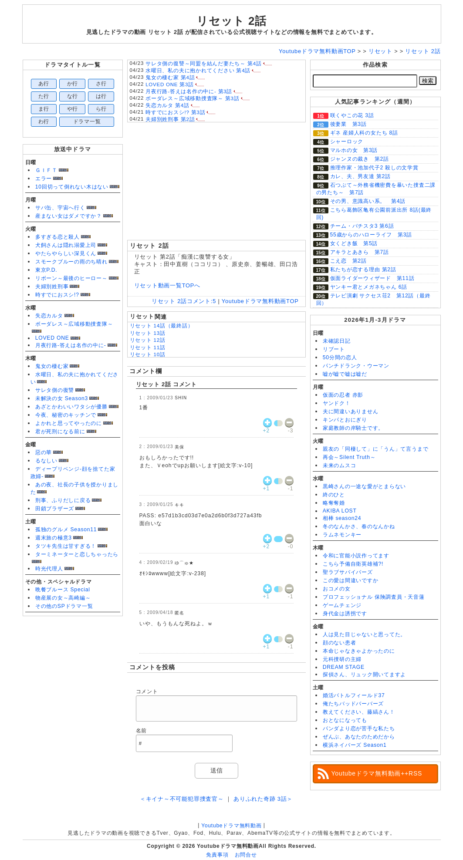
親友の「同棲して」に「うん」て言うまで (376, 449)
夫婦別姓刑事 (52, 286)
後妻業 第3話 (348, 124)
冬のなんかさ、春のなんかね (359, 526)
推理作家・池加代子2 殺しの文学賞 (374, 168)
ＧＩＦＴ (46, 170)
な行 (72, 96)
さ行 (101, 84)
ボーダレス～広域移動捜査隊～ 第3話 (192, 98)
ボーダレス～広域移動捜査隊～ (74, 324)
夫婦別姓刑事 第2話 (170, 119)
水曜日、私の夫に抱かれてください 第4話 (197, 70)
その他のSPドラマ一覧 (64, 606)
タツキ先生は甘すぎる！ (65, 546)
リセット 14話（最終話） (161, 325)
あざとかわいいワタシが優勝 (71, 407)
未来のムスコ (339, 465)
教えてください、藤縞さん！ (359, 712)
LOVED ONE (52, 338)
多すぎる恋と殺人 (57, 237)
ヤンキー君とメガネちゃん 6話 (369, 287)
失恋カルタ (49, 316)
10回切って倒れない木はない (71, 187)
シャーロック (347, 141)
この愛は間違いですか (351, 580)
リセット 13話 (148, 333)
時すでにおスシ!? (57, 295)
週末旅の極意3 (53, 538)
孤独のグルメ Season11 (66, 529)
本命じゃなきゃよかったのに (359, 651)
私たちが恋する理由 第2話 (363, 269)
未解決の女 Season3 (61, 398)
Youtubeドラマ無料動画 (231, 826)
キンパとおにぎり (345, 420)
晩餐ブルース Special (62, 590)
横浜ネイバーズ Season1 (355, 745)
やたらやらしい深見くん (65, 253)
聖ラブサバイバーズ (348, 572)
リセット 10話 (148, 354)
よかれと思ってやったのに (68, 423)
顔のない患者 (339, 643)
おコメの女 (337, 589)
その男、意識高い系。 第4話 (368, 201)
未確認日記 (337, 341)
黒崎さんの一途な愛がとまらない (364, 486)
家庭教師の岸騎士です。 (353, 428)
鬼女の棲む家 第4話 (170, 77)
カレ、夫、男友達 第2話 (360, 176)
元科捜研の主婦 (342, 659)
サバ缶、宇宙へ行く (60, 208)
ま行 (44, 109)
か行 (72, 84)
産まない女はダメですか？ (68, 216)
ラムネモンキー (342, 535)
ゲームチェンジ (342, 605)
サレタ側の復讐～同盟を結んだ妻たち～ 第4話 (203, 63)
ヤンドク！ (337, 403)
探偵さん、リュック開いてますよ (364, 674)
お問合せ (246, 855)
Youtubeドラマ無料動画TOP (260, 301)
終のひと (334, 495)
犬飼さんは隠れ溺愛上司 (65, 245)
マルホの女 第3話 (354, 150)
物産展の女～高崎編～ (63, 598)
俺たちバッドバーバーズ (353, 704)
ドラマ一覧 (87, 121)
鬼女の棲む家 (52, 366)
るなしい (46, 461)
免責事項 (217, 855)
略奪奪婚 (334, 503)
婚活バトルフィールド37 (354, 695)
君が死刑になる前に (60, 431)
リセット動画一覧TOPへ (167, 285)
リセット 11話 (148, 347)
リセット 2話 (231, 20)
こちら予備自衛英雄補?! (353, 564)
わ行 (44, 121)
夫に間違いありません (351, 411)
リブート (334, 349)
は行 (101, 96)
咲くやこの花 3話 (352, 115)
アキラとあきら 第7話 (359, 252)
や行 (72, 109)
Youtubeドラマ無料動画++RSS (376, 773)
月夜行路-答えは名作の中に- (70, 345)
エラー (43, 178)
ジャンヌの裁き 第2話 (359, 159)
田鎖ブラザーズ (54, 509)
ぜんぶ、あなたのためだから (359, 737)
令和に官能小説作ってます (356, 556)
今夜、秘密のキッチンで (65, 415)
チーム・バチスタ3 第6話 (362, 226)
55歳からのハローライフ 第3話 (371, 235)
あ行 (44, 84)
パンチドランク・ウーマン (356, 366)
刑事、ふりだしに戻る (63, 500)
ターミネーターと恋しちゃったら (77, 554)
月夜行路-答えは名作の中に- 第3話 (188, 91)
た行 (44, 96)
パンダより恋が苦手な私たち (359, 728)
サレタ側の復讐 (54, 390)
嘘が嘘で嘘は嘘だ (345, 374)
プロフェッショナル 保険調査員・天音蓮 (374, 597)
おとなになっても (345, 720)
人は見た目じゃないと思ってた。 (364, 634)
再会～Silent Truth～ (349, 457)
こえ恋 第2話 (348, 261)
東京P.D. (46, 270)
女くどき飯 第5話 (354, 243)
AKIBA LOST (340, 511)
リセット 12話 (148, 340)
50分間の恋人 (340, 357)
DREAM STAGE (344, 667)
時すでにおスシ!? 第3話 (175, 112)
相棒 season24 (342, 518)
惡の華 (43, 452)
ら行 (101, 109)
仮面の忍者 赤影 (343, 395)
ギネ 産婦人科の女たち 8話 (364, 133)
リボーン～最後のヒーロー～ (71, 278)
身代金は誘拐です (345, 613)
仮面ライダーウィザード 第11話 (372, 278)
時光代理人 (49, 569)
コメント (147, 691)
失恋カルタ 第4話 (167, 105)
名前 (141, 731)
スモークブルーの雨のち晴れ (71, 262)
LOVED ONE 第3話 (169, 84)
